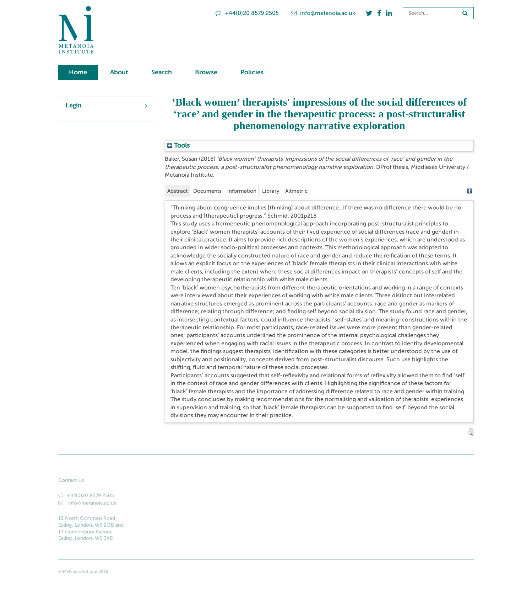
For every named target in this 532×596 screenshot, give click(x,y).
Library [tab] (278, 191)
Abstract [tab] (178, 191)
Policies (252, 72)
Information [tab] (248, 191)
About (119, 72)
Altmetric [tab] (305, 191)
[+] (469, 191)
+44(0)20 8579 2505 (247, 13)
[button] (470, 432)
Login (73, 105)
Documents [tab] (210, 191)
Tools (178, 145)
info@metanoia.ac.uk (323, 13)
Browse (206, 72)
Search (161, 72)
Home (78, 72)
